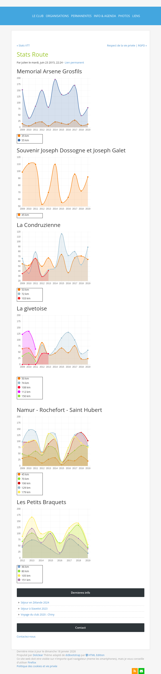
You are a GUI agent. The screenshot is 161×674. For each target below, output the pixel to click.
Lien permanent (74, 62)
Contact (38, 34)
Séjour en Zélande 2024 (35, 602)
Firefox (32, 662)
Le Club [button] (37, 16)
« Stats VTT (23, 45)
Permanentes (81, 16)
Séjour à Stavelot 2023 (34, 608)
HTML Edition (95, 655)
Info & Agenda (105, 16)
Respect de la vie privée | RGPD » (127, 45)
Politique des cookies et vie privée (37, 666)
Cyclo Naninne (17, 19)
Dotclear (38, 655)
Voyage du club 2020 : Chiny (37, 614)
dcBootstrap (72, 655)
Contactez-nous (26, 636)
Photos (124, 16)
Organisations (57, 16)
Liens (136, 16)
